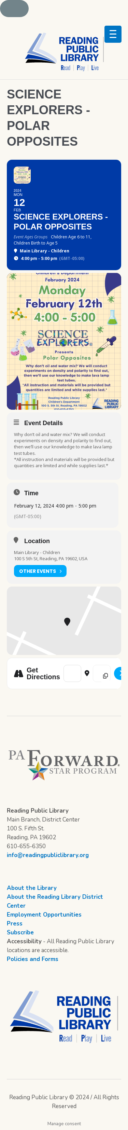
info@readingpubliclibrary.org (48, 855)
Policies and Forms (32, 959)
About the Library (32, 888)
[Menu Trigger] (113, 34)
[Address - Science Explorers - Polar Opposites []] (72, 673)
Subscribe (20, 932)
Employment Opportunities (44, 915)
